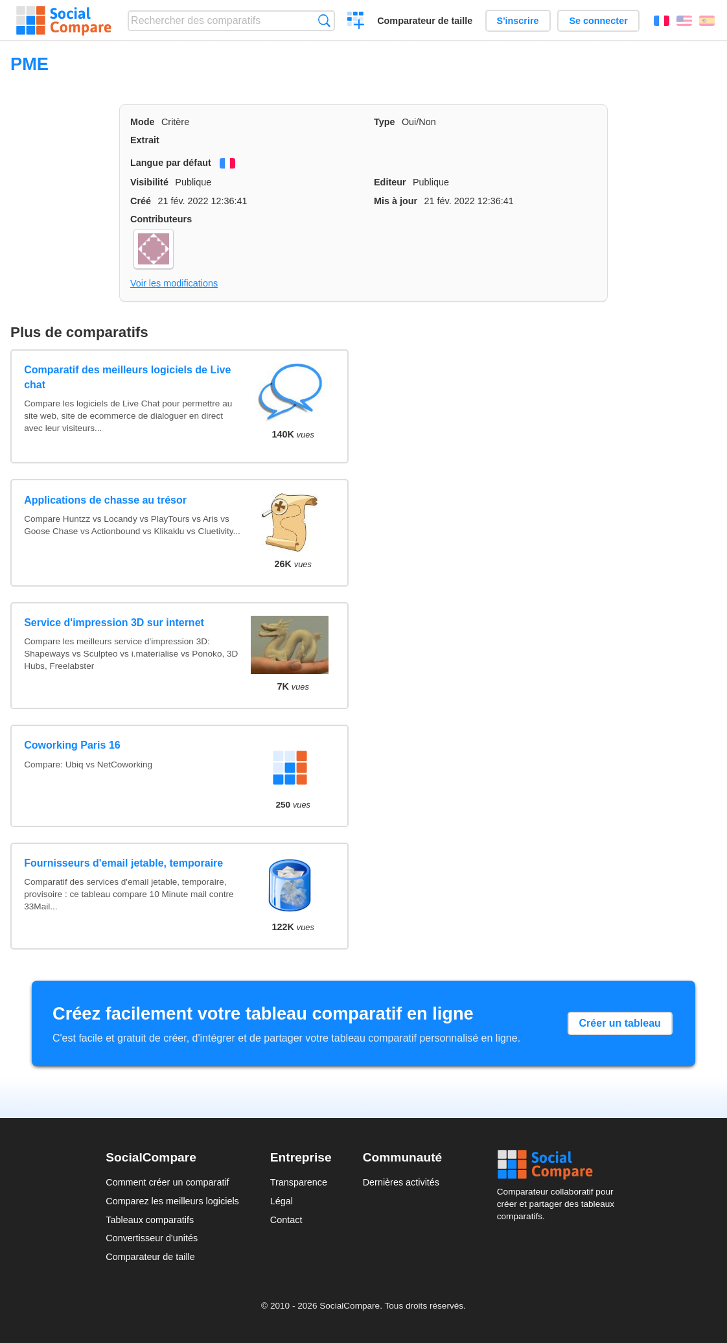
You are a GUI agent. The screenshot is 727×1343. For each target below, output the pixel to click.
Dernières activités (401, 1182)
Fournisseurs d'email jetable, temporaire (123, 863)
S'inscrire (518, 21)
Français (661, 21)
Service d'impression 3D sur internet (114, 622)
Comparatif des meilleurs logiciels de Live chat (127, 377)
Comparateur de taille (424, 21)
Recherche (324, 20)
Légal (281, 1201)
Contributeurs (161, 219)
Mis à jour (395, 201)
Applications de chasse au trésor (105, 500)
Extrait (144, 140)
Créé (140, 201)
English (684, 21)
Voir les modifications (174, 283)
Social (559, 1164)
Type (384, 122)
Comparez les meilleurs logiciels (172, 1201)
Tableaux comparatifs (150, 1220)
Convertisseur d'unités (152, 1238)
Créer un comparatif (356, 22)
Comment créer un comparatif (167, 1182)
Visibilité (149, 182)
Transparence (298, 1182)
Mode (142, 122)
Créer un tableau (620, 1023)
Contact (286, 1220)
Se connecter (598, 21)
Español (707, 21)
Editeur (390, 182)
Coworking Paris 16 (72, 745)
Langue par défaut (170, 163)
